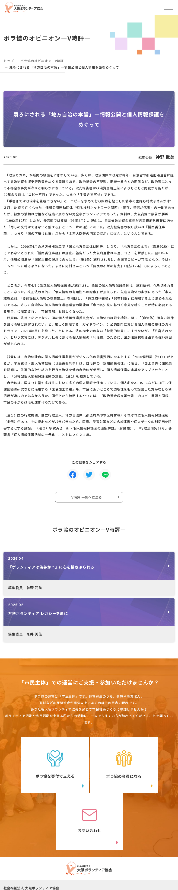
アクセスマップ (127, 848)
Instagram (49, 875)
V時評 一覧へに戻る (86, 497)
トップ (8, 60)
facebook (136, 865)
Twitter (48, 865)
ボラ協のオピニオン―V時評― (43, 60)
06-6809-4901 (26, 855)
